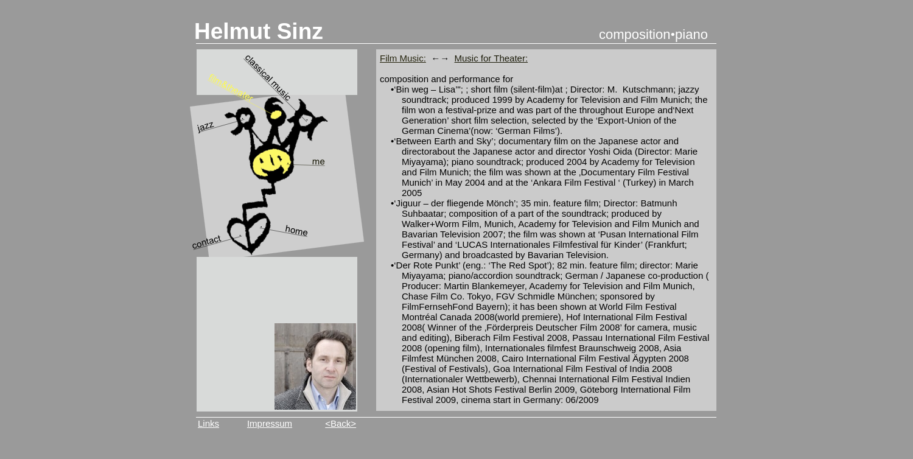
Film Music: (403, 58)
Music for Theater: (491, 58)
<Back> (340, 423)
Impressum (269, 423)
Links (208, 423)
